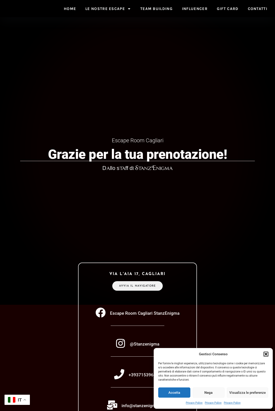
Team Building (156, 8)
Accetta (174, 393)
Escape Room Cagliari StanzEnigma (144, 313)
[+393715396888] (119, 375)
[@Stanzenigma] (120, 344)
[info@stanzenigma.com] (112, 405)
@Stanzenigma (144, 344)
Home (70, 8)
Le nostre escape (108, 9)
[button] (266, 351)
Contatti (257, 8)
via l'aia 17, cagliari (137, 274)
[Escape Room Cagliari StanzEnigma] (101, 313)
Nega (208, 393)
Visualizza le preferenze (247, 393)
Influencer (195, 8)
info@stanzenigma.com (145, 406)
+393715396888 (145, 375)
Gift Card (228, 8)
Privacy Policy (194, 402)
